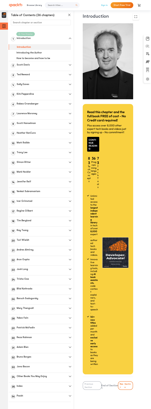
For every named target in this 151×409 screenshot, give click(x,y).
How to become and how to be (33, 58)
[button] (70, 38)
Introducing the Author (29, 52)
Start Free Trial (122, 5)
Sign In (104, 5)
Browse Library (34, 5)
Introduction (24, 47)
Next (125, 385)
